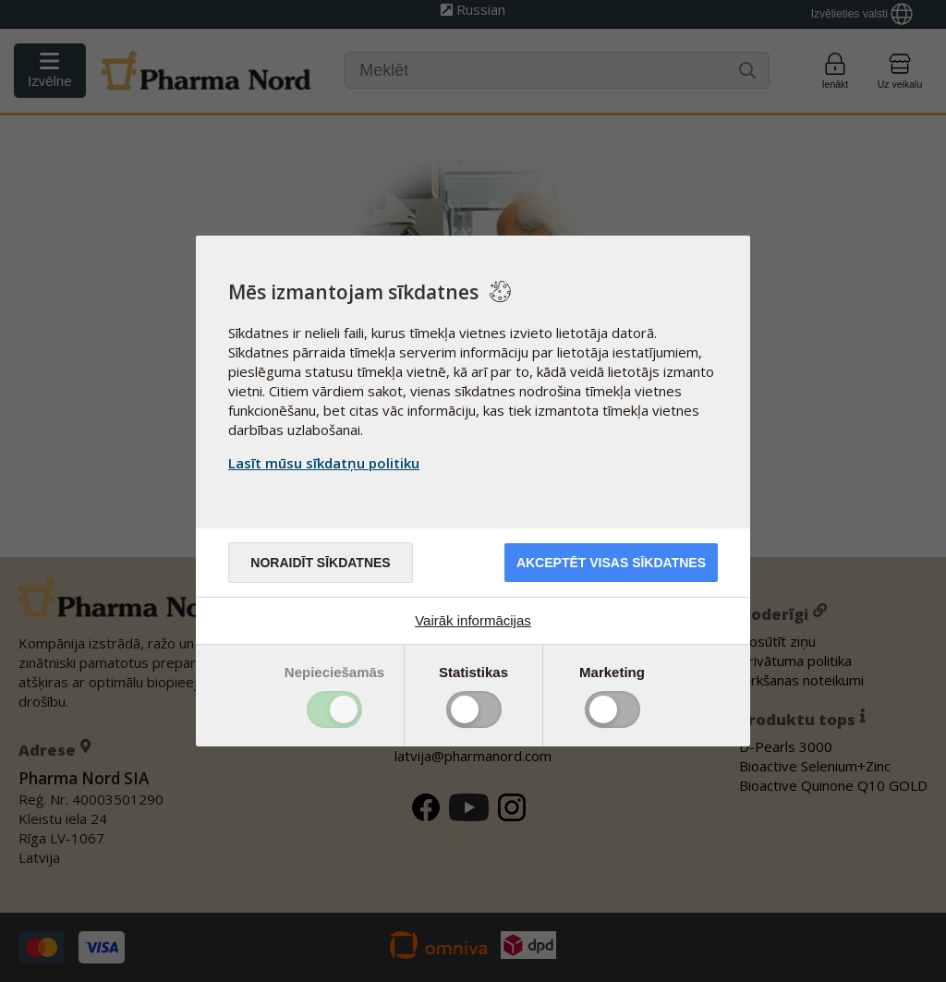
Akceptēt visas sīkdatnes (611, 562)
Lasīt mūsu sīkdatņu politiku (323, 463)
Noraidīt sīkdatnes (320, 562)
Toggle (334, 709)
